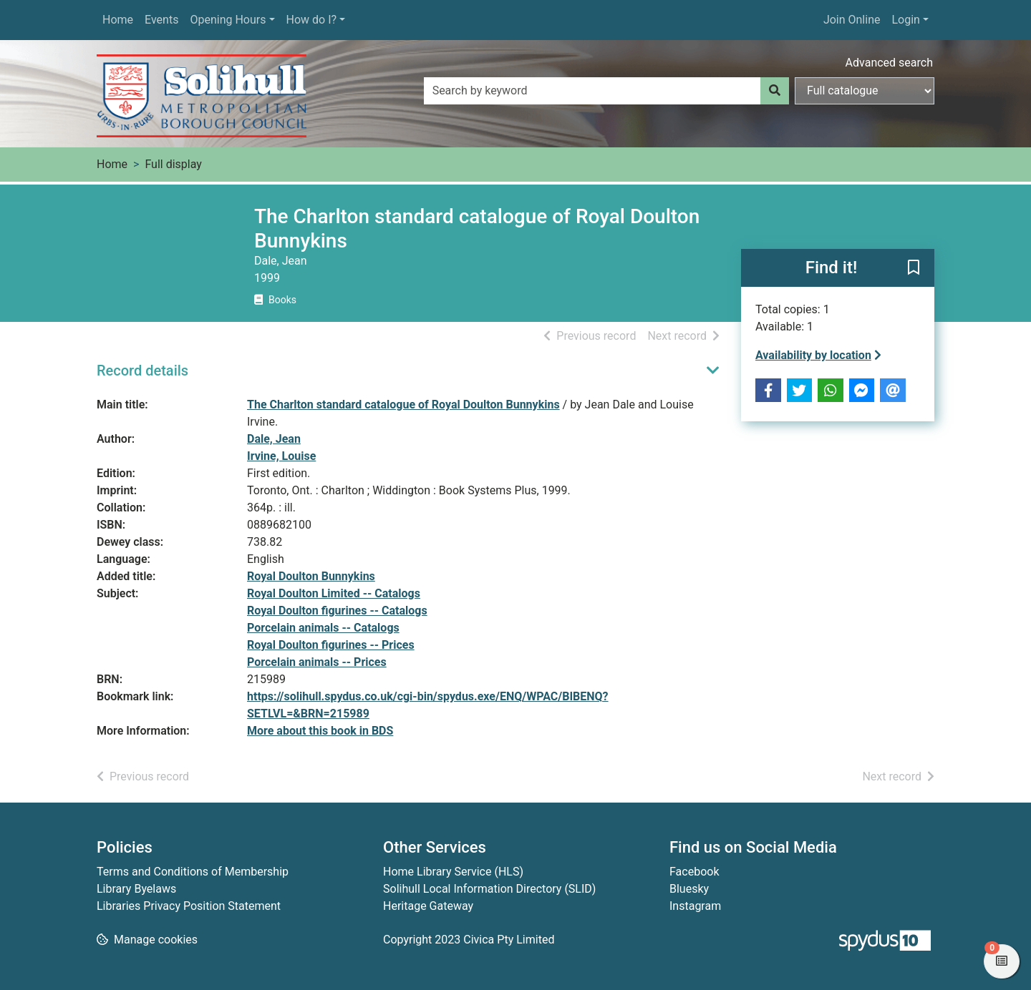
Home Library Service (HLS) (453, 871)
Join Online (852, 19)
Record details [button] (142, 370)
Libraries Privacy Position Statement (189, 906)
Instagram (695, 906)
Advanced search (889, 62)
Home (117, 19)
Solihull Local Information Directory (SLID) (489, 889)
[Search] (774, 90)
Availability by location (818, 355)
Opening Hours (228, 19)
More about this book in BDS (320, 730)
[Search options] (864, 90)
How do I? (311, 19)
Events (161, 19)
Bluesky (689, 889)
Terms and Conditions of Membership (193, 871)
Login (905, 19)
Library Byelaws (136, 889)
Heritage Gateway (428, 906)
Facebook (694, 871)
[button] (913, 269)
